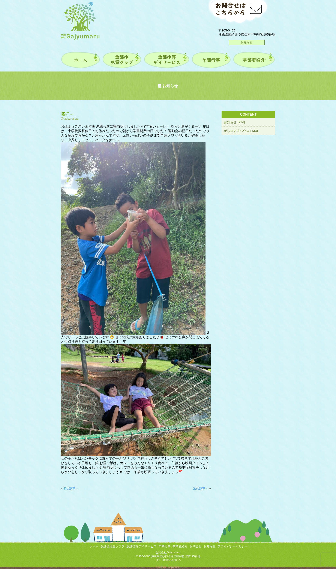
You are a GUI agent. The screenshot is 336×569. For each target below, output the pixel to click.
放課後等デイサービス (141, 546)
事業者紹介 (180, 546)
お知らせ (247, 42)
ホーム (93, 546)
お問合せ (196, 546)
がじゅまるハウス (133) (241, 131)
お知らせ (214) (234, 122)
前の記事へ (70, 488)
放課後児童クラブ (112, 546)
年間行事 (165, 546)
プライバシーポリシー (233, 546)
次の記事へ (200, 488)
